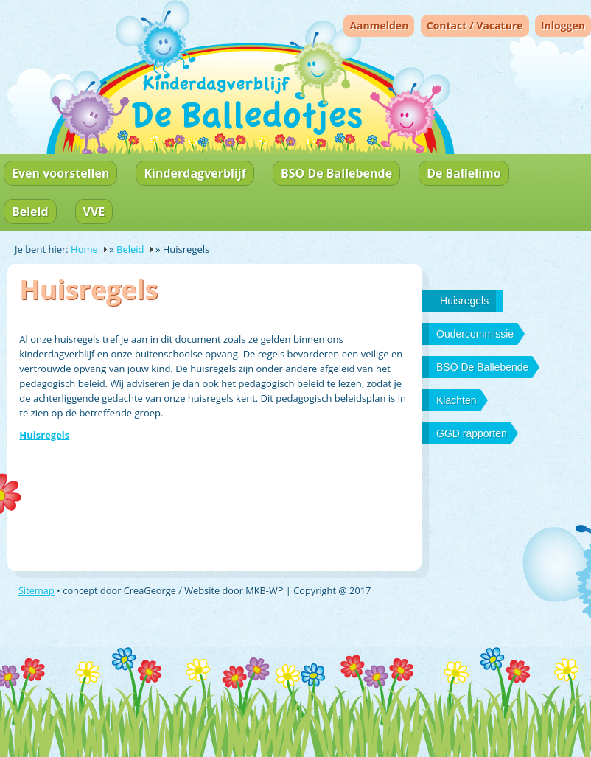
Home (84, 249)
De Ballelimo (463, 173)
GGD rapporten (471, 433)
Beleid (30, 211)
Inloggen (563, 25)
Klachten (456, 400)
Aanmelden (378, 25)
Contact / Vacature (475, 25)
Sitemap (36, 590)
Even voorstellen (60, 173)
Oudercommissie (475, 334)
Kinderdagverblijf (194, 173)
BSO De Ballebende (336, 173)
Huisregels (44, 435)
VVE (94, 211)
